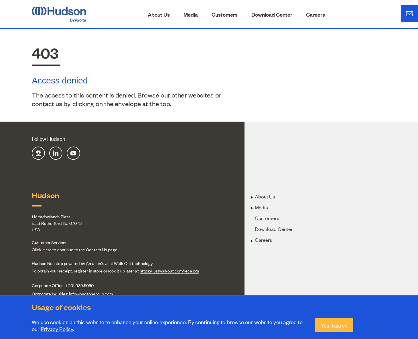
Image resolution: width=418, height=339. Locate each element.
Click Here (42, 249)
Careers (315, 14)
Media (191, 14)
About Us (159, 14)
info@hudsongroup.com (91, 294)
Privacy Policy (57, 329)
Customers (225, 14)
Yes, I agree (334, 325)
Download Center (271, 14)
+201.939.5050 (79, 285)
